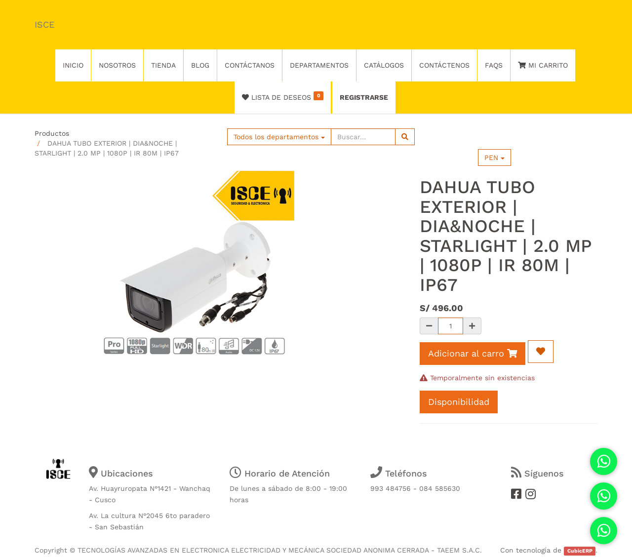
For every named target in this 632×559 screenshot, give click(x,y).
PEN (494, 157)
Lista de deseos (282, 96)
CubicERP (579, 551)
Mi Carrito (543, 65)
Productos (52, 133)
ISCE (44, 24)
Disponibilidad (458, 402)
